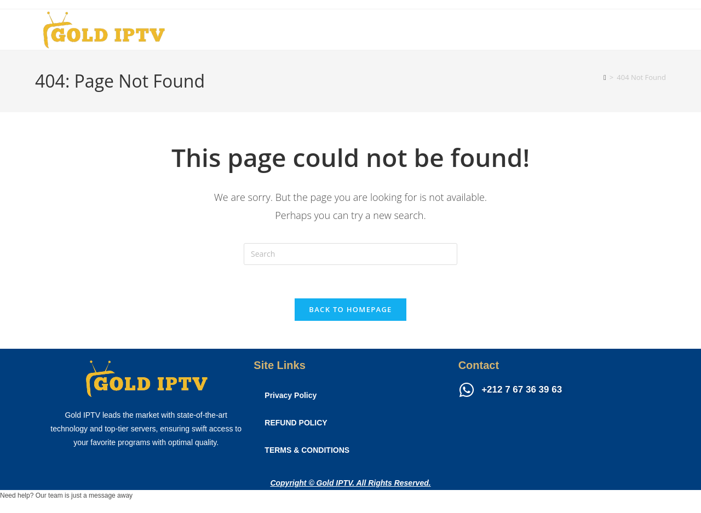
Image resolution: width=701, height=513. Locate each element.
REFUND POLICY (296, 422)
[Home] (605, 77)
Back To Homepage (350, 309)
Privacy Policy (291, 395)
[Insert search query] (350, 254)
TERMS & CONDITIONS (307, 450)
